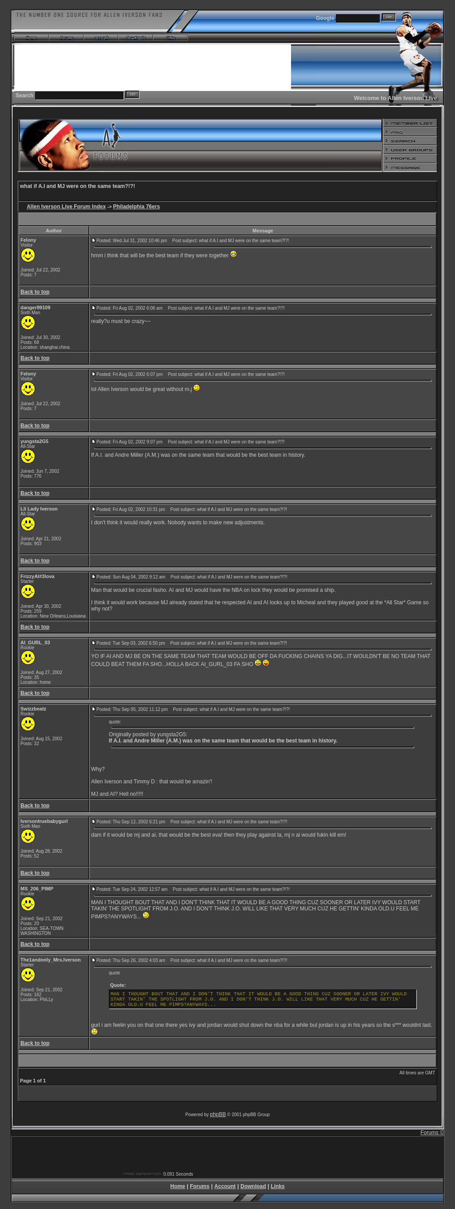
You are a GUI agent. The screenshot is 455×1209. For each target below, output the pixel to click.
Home (177, 1186)
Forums (199, 1186)
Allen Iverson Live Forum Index (66, 206)
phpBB (218, 1114)
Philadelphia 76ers (136, 206)
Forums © (432, 1132)
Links (277, 1186)
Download (253, 1186)
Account (224, 1186)
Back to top (34, 292)
